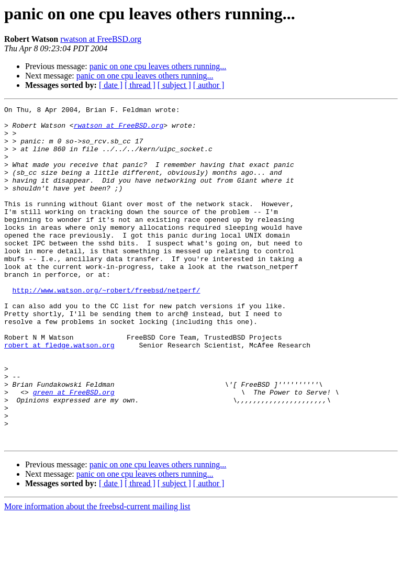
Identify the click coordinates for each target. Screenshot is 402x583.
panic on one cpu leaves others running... (158, 66)
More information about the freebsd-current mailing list (97, 573)
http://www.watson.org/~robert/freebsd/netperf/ (106, 327)
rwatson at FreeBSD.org (100, 39)
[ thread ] (140, 85)
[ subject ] (174, 85)
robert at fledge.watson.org (59, 393)
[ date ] (110, 85)
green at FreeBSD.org (74, 450)
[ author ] (209, 85)
